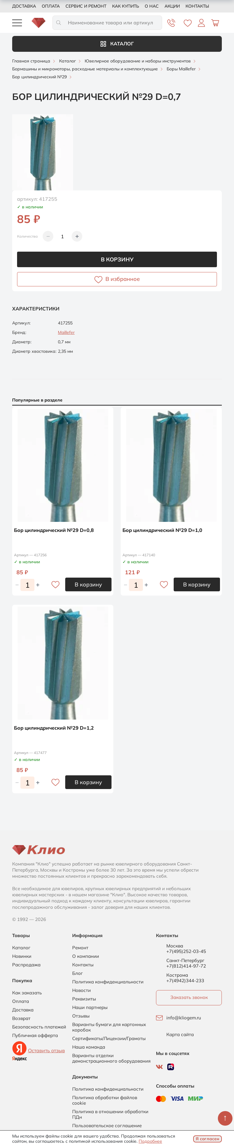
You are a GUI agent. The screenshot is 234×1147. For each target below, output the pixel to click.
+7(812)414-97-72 (186, 966)
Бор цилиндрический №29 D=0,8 (54, 530)
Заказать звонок (189, 997)
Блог (77, 973)
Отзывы (81, 1016)
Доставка (24, 6)
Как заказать (27, 993)
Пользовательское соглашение (107, 1125)
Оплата (51, 6)
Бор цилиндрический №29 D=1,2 (54, 728)
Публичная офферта (35, 1035)
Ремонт (80, 948)
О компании (85, 956)
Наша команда (88, 1047)
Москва (174, 946)
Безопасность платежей (39, 1027)
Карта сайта (180, 1034)
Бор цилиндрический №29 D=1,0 (162, 530)
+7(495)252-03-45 (186, 951)
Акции (172, 6)
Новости (81, 990)
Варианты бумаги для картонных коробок (109, 1027)
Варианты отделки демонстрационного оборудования (111, 1058)
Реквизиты (84, 999)
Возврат (21, 1018)
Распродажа (26, 965)
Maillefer (66, 332)
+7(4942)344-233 (185, 980)
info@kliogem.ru (183, 1018)
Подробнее (150, 1141)
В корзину (117, 259)
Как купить (125, 6)
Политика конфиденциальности (108, 982)
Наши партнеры (90, 1007)
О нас (152, 6)
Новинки (21, 956)
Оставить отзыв (46, 1050)
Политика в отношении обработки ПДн (110, 1114)
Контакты (197, 6)
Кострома (177, 975)
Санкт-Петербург (185, 960)
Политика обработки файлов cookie (104, 1100)
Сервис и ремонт (86, 6)
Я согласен (207, 1139)
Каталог (117, 44)
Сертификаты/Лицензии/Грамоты (109, 1038)
